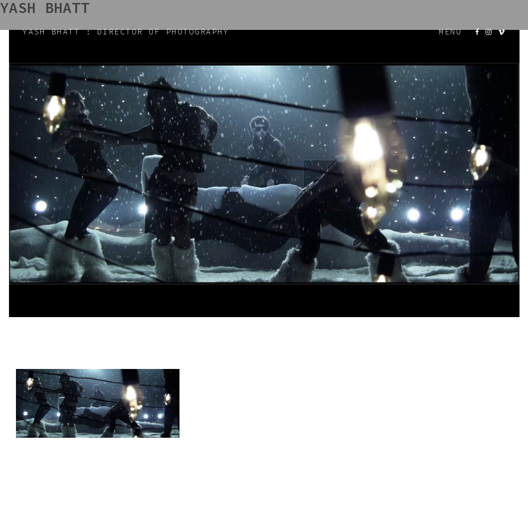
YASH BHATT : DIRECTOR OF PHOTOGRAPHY (125, 31)
